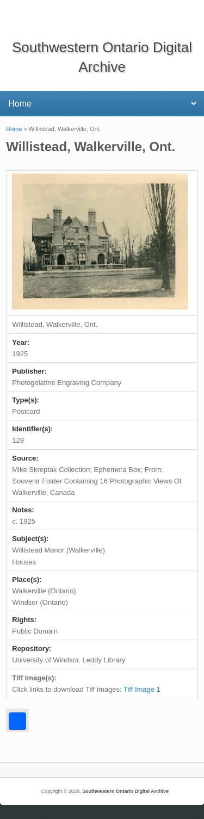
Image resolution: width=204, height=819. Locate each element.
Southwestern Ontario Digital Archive (125, 791)
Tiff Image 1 (141, 689)
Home (14, 129)
